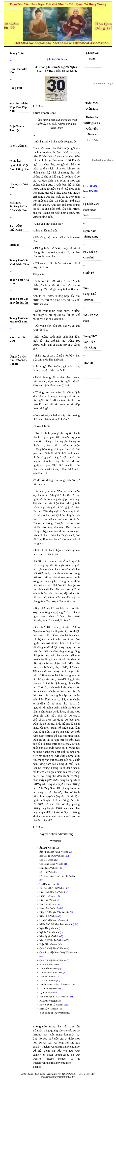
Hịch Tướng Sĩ (18, 145)
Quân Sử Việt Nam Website (52, 960)
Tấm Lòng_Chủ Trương (89, 294)
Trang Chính (17, 53)
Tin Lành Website (48, 976)
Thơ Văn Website (47, 980)
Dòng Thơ (16, 88)
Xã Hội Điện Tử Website (51, 1004)
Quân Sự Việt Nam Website (52, 948)
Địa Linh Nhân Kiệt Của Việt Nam (19, 107)
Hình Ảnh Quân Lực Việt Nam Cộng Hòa (19, 165)
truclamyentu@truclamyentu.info (58, 1076)
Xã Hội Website (48, 1000)
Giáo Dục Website (48, 900)
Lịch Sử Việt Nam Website (52, 920)
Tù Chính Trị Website (49, 988)
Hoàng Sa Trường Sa (49, 908)
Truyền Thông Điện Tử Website (55, 984)
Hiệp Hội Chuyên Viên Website (54, 912)
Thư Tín (88, 362)
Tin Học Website (47, 884)
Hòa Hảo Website (48, 904)
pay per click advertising (56, 834)
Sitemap (15, 244)
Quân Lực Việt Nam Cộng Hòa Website (58, 952)
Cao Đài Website (47, 860)
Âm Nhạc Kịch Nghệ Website (53, 852)
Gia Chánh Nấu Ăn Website (52, 892)
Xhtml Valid (27, 1074)
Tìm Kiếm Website (48, 968)
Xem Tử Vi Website (49, 1008)
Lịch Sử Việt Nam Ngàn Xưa (91, 209)
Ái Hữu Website (47, 848)
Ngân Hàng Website (49, 928)
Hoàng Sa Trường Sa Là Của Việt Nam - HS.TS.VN (92, 129)
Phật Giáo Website (48, 944)
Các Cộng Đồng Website (51, 864)
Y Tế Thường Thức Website (53, 1013)
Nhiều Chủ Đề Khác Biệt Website (56, 924)
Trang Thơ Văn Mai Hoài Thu (19, 320)
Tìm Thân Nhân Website (51, 972)
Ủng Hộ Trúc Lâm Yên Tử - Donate (18, 360)
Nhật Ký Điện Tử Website (52, 940)
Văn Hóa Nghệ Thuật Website (54, 996)
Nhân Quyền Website (49, 936)
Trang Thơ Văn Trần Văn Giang (89, 342)
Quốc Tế (88, 273)
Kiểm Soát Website (48, 916)
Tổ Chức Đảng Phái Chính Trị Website (57, 876)
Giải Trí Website (47, 896)
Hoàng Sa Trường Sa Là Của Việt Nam (18, 206)
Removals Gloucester (49, 964)
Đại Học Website (47, 872)
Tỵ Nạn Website (47, 992)
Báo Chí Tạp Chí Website (51, 856)
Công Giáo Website (48, 868)
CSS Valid (40, 1074)
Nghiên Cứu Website (49, 932)
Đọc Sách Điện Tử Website (52, 888)
